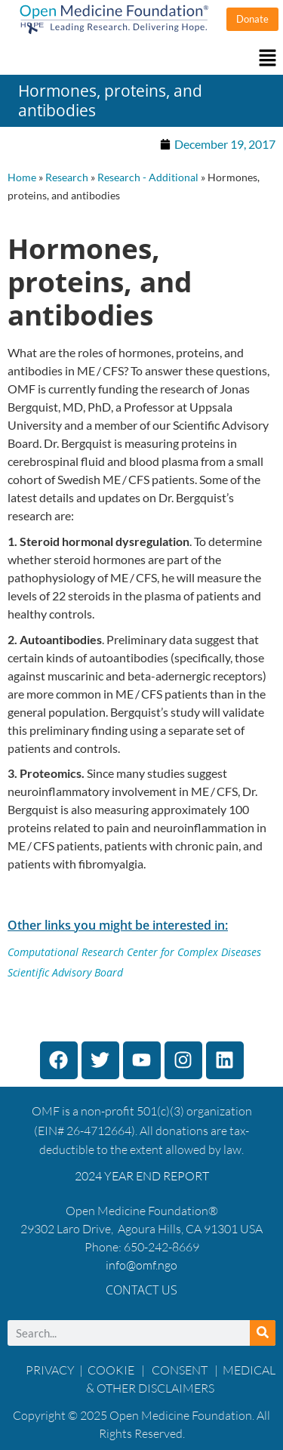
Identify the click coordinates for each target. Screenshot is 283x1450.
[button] (141, 58)
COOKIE (112, 1370)
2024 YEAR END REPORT (142, 1175)
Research (66, 177)
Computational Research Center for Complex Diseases (134, 952)
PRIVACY (50, 1370)
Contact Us (141, 1290)
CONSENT (180, 1370)
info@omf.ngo (141, 1265)
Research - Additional (147, 177)
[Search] (262, 1333)
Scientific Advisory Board (65, 972)
